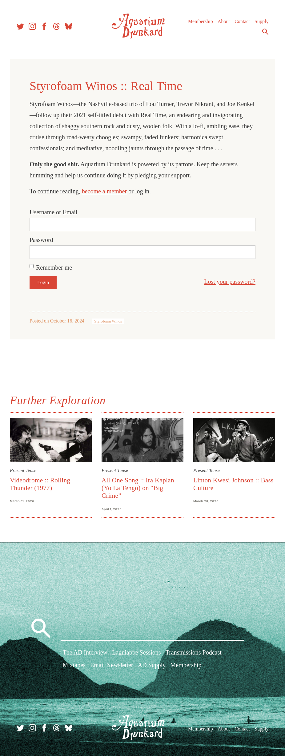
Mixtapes (73, 665)
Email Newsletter (111, 665)
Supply (261, 21)
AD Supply (152, 665)
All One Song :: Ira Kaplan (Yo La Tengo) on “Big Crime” (138, 488)
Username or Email (54, 212)
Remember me (54, 267)
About (224, 21)
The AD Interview (84, 652)
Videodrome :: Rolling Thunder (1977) (40, 484)
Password (41, 239)
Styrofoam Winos (108, 321)
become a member (104, 191)
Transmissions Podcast (194, 652)
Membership (200, 21)
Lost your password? (229, 281)
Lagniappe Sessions (136, 652)
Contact (242, 21)
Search (265, 32)
